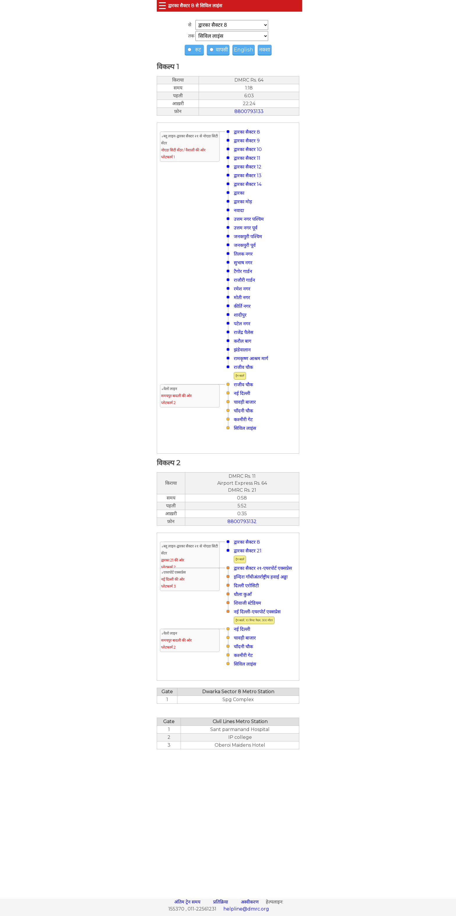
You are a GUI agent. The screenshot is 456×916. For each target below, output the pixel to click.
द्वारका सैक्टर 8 (247, 132)
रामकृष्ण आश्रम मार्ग (251, 358)
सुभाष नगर (243, 262)
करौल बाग (242, 341)
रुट (195, 49)
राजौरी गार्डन (244, 280)
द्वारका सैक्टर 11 (247, 158)
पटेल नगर (242, 323)
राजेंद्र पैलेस (243, 332)
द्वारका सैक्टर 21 (247, 551)
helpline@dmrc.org (246, 909)
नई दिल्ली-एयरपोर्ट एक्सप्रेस (257, 612)
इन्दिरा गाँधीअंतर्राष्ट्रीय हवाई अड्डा (261, 577)
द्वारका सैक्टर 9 (247, 140)
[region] (228, 820)
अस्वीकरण (250, 902)
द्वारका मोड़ (243, 201)
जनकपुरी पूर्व (245, 245)
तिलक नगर (243, 254)
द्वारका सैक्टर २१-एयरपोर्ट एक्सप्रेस (263, 568)
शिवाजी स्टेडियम (247, 603)
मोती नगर (242, 297)
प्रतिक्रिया (221, 902)
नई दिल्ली (242, 393)
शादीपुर (240, 315)
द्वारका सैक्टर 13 (247, 175)
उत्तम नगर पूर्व (245, 228)
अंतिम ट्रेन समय (188, 902)
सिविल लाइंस (245, 428)
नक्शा (264, 49)
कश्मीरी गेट (243, 419)
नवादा (239, 210)
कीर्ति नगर (242, 306)
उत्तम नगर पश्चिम (249, 219)
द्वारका (239, 193)
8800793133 (248, 111)
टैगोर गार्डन (243, 271)
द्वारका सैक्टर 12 (247, 167)
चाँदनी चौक (243, 411)
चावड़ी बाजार (245, 402)
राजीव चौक (243, 367)
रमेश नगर (242, 289)
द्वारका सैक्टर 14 (247, 184)
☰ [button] (162, 5)
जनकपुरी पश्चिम (248, 236)
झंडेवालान (242, 350)
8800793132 (241, 521)
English (243, 49)
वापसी (219, 49)
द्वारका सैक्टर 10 (248, 149)
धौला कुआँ (243, 594)
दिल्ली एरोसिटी (246, 585)
